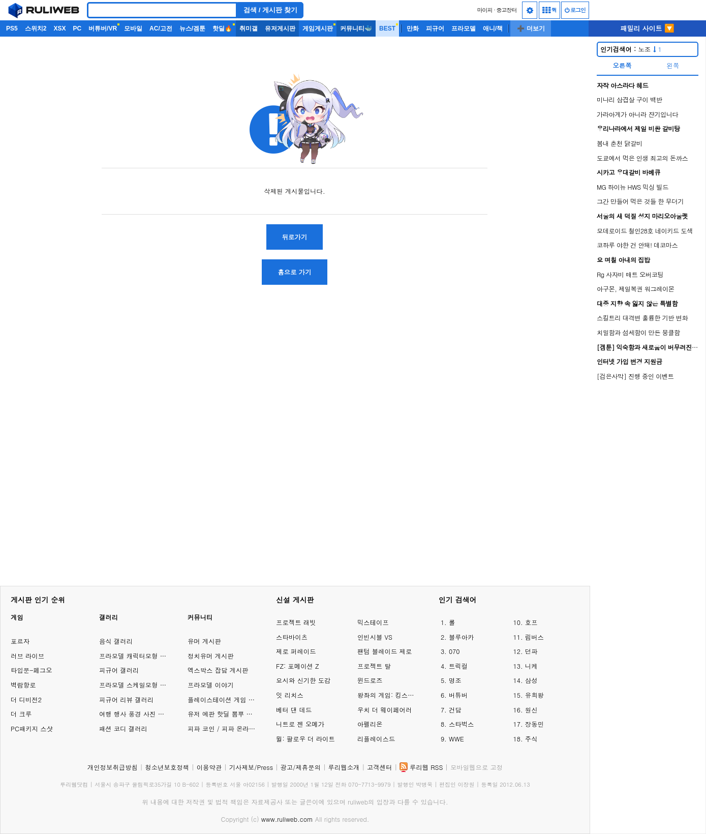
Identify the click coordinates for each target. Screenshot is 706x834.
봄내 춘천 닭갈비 (619, 143)
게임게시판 (317, 28)
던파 (531, 651)
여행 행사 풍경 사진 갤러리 (138, 713)
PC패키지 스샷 (32, 728)
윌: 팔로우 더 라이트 (305, 738)
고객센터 (379, 767)
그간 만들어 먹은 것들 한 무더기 (640, 201)
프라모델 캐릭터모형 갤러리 (139, 655)
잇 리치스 (289, 695)
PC (77, 28)
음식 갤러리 (116, 641)
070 (454, 651)
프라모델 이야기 (211, 684)
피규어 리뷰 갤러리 (126, 699)
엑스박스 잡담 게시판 (218, 670)
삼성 (531, 680)
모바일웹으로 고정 (476, 767)
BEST (387, 28)
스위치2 (36, 28)
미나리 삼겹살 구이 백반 (629, 99)
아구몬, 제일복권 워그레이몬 (635, 288)
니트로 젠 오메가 (300, 724)
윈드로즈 (370, 680)
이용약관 (209, 767)
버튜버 (458, 695)
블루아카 (461, 637)
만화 (413, 28)
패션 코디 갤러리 (123, 728)
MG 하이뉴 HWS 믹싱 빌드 (632, 187)
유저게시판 (280, 28)
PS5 (12, 28)
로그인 (575, 10)
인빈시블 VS (374, 637)
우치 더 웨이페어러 (384, 709)
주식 (531, 738)
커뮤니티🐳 (356, 28)
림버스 (534, 637)
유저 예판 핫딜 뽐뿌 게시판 (226, 713)
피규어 (435, 28)
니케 (531, 666)
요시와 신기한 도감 (303, 680)
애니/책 (493, 28)
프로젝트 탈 (374, 666)
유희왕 (534, 695)
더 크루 (21, 713)
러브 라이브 (27, 655)
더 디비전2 (26, 699)
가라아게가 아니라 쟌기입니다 (637, 114)
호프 (531, 622)
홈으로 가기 (294, 271)
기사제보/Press (251, 767)
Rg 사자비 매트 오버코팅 (630, 274)
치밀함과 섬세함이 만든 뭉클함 (638, 332)
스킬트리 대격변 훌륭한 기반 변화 (642, 317)
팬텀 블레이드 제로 (384, 651)
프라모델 (463, 28)
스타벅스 (461, 724)
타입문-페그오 (31, 670)
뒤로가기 (295, 236)
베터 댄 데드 (294, 709)
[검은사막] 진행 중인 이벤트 (635, 376)
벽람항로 (23, 684)
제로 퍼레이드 (296, 651)
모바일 (133, 28)
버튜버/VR (102, 28)
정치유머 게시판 (211, 655)
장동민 (534, 724)
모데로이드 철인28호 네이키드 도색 (645, 230)
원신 (531, 709)
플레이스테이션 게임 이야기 (227, 699)
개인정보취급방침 (112, 767)
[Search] (162, 10)
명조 (455, 680)
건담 (455, 709)
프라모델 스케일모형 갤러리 (139, 684)
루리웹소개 (344, 767)
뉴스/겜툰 (192, 28)
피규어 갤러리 (119, 670)
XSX (59, 28)
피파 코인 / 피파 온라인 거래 (229, 728)
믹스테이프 (373, 622)
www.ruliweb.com (287, 819)
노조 (631, 49)
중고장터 (507, 10)
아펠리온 (370, 724)
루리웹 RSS (426, 767)
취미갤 (248, 28)
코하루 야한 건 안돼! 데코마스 (637, 245)
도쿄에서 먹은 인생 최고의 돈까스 (642, 158)
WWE (456, 738)
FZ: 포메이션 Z (297, 666)
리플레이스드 (376, 738)
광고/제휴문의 (301, 767)
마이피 (484, 10)
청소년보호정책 (167, 767)
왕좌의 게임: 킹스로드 (387, 695)
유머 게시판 (204, 641)
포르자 (20, 641)
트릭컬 (458, 666)
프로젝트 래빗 (296, 622)
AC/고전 (160, 28)
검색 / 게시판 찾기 (270, 10)
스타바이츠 (292, 637)
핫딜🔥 (222, 28)
